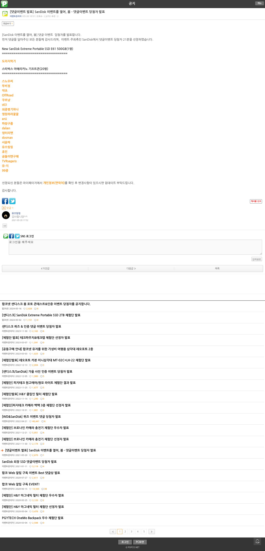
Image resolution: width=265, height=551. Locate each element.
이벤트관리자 (15, 16)
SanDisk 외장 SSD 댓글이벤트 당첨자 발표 (133, 465)
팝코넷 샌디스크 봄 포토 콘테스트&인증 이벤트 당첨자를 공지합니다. (133, 307)
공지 (132, 3)
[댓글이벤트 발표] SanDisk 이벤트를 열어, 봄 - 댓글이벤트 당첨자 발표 (133, 453)
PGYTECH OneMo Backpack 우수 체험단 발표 (133, 521)
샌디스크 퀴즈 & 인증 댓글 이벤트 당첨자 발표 (133, 329)
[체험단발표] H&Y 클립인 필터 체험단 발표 (133, 397)
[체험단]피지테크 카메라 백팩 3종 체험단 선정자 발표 (133, 408)
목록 (217, 268)
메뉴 (260, 3)
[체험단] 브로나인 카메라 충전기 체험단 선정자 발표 (133, 442)
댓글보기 (8, 24)
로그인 (125, 542)
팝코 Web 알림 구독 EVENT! (133, 487)
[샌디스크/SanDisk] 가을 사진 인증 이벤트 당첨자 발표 (133, 375)
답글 (4, 226)
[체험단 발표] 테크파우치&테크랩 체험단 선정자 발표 (133, 341)
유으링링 (16, 213)
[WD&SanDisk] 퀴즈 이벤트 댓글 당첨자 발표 (133, 420)
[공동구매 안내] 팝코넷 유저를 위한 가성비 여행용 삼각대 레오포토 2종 (133, 352)
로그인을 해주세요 (135, 247)
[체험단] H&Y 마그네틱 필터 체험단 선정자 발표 (133, 510)
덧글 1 (8, 208)
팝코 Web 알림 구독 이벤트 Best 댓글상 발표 (133, 476)
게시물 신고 (256, 201)
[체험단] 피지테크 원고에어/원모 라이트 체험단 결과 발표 (133, 386)
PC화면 (140, 542)
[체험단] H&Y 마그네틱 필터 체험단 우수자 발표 (133, 498)
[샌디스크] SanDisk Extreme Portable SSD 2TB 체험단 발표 (133, 318)
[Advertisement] (132, 284)
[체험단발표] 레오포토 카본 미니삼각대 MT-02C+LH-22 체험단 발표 (133, 363)
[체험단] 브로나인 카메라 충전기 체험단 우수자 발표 (133, 431)
